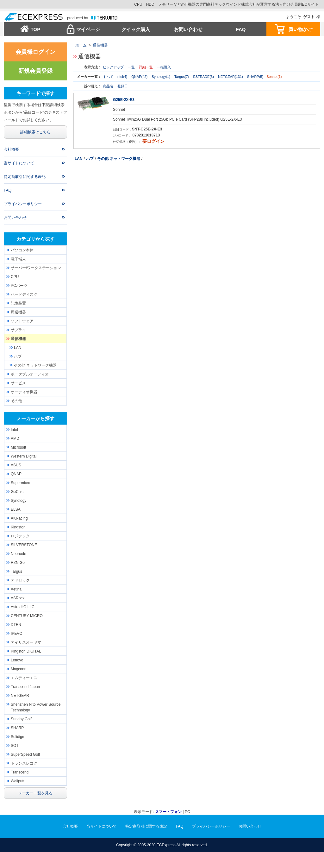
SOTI (15, 745)
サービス (18, 383)
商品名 (108, 86)
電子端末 (18, 259)
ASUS (16, 465)
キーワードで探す (35, 93)
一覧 (131, 67)
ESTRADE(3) (203, 77)
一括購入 (164, 67)
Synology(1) (161, 77)
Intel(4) (121, 77)
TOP (35, 29)
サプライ (18, 330)
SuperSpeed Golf (25, 754)
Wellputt (17, 781)
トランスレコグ (24, 763)
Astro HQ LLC (22, 607)
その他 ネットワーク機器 (118, 158)
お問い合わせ (188, 29)
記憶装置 (18, 303)
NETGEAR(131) (230, 77)
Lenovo (17, 660)
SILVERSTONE (24, 545)
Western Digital (23, 456)
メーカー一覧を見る (35, 793)
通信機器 (100, 45)
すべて (108, 77)
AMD (15, 438)
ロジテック (20, 536)
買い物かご (300, 29)
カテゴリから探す (35, 239)
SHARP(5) (255, 77)
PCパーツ (19, 285)
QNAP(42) (139, 77)
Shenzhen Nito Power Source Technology (35, 707)
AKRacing (19, 518)
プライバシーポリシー (23, 204)
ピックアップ (113, 67)
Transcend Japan (25, 687)
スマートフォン (168, 812)
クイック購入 (136, 29)
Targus (16, 571)
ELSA (16, 509)
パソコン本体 (22, 250)
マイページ (88, 29)
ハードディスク (24, 294)
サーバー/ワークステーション (36, 268)
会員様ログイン (35, 52)
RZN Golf (19, 562)
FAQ (241, 29)
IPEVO (16, 633)
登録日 (122, 86)
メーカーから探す (35, 418)
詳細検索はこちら (35, 132)
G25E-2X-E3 (123, 100)
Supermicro (20, 483)
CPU (15, 277)
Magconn (18, 669)
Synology (18, 500)
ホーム (81, 45)
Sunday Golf (21, 719)
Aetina (16, 589)
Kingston (18, 527)
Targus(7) (181, 77)
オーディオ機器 (24, 392)
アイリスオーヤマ (26, 642)
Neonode (18, 554)
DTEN (16, 624)
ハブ (90, 158)
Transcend (19, 772)
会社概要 (11, 149)
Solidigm (18, 737)
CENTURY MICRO (27, 616)
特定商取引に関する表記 (25, 176)
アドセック (20, 580)
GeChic (17, 491)
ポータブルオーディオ (30, 374)
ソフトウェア (22, 321)
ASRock (17, 598)
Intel (14, 429)
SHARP (17, 728)
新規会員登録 (35, 71)
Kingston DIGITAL (26, 651)
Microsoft (18, 447)
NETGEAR (20, 695)
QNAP (16, 474)
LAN (79, 158)
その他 (16, 401)
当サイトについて (19, 163)
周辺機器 (18, 312)
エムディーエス (24, 678)
